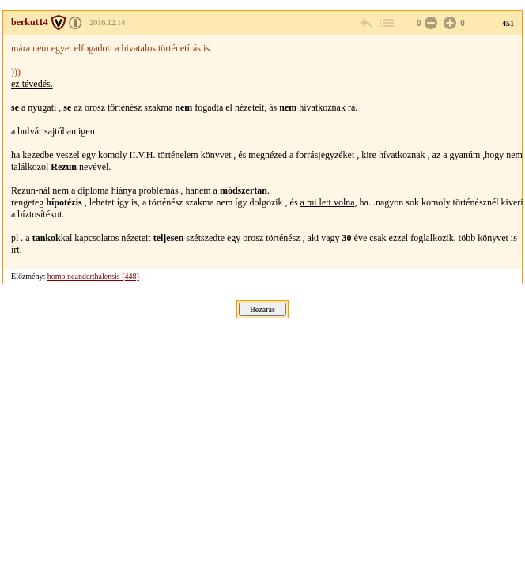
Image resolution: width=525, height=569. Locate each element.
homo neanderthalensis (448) (93, 276)
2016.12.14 (107, 22)
